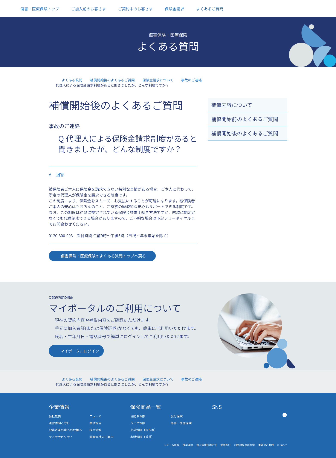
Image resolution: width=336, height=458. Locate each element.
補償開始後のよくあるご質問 (112, 79)
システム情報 (171, 445)
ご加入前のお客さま (85, 8)
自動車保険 (137, 416)
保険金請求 (171, 8)
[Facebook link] (214, 414)
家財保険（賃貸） (142, 437)
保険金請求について (157, 79)
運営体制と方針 (59, 423)
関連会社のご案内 (101, 437)
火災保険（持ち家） (143, 430)
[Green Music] (284, 414)
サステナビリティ (61, 437)
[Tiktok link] (256, 414)
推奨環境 (188, 445)
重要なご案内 (266, 445)
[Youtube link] (270, 414)
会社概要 (55, 416)
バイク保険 (137, 423)
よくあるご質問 (206, 8)
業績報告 (95, 423)
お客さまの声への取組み (65, 430)
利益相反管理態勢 (244, 445)
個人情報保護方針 (206, 445)
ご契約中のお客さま (132, 8)
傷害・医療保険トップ (36, 8)
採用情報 (95, 430)
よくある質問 (72, 79)
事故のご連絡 (191, 79)
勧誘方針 (225, 445)
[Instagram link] (242, 414)
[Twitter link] (228, 414)
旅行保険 (177, 416)
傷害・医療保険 (181, 423)
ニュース (95, 416)
